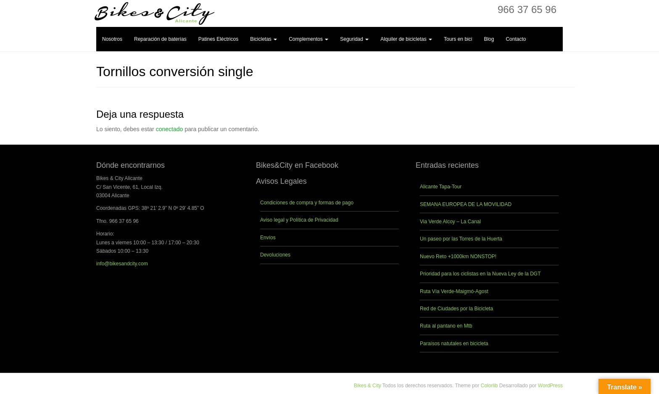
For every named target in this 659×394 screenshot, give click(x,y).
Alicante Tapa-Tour (440, 187)
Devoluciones (275, 255)
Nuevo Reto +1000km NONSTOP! (458, 256)
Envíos (268, 238)
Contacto (516, 39)
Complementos (308, 39)
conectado (169, 129)
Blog (489, 39)
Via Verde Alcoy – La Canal (450, 222)
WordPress (550, 386)
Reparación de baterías (160, 39)
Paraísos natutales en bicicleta (454, 343)
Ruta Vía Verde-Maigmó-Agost (454, 291)
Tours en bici (458, 39)
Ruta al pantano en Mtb (446, 326)
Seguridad (354, 39)
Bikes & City (367, 386)
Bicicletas (263, 39)
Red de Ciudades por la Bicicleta (456, 309)
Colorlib (489, 386)
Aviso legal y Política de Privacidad (299, 220)
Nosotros (112, 39)
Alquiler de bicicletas (406, 39)
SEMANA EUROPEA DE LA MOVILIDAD (465, 204)
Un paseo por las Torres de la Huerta (461, 239)
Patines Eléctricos (218, 39)
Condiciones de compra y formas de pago (306, 203)
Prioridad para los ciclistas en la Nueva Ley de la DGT (480, 274)
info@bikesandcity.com (122, 264)
